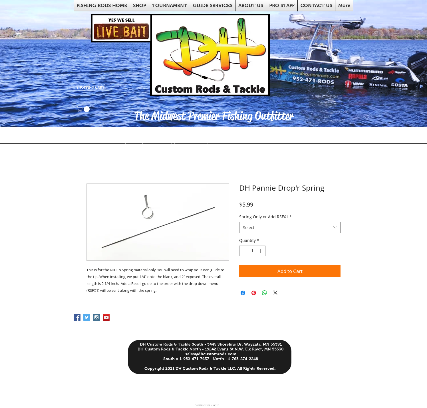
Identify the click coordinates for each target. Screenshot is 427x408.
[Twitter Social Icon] (86, 317)
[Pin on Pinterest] (253, 292)
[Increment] (261, 251)
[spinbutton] (252, 251)
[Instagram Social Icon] (96, 317)
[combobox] (290, 227)
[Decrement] (243, 251)
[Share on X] (275, 292)
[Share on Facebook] (242, 292)
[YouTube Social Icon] (106, 317)
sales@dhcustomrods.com (210, 354)
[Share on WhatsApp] (264, 292)
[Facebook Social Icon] (77, 317)
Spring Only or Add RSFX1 (265, 216)
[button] (83, 109)
